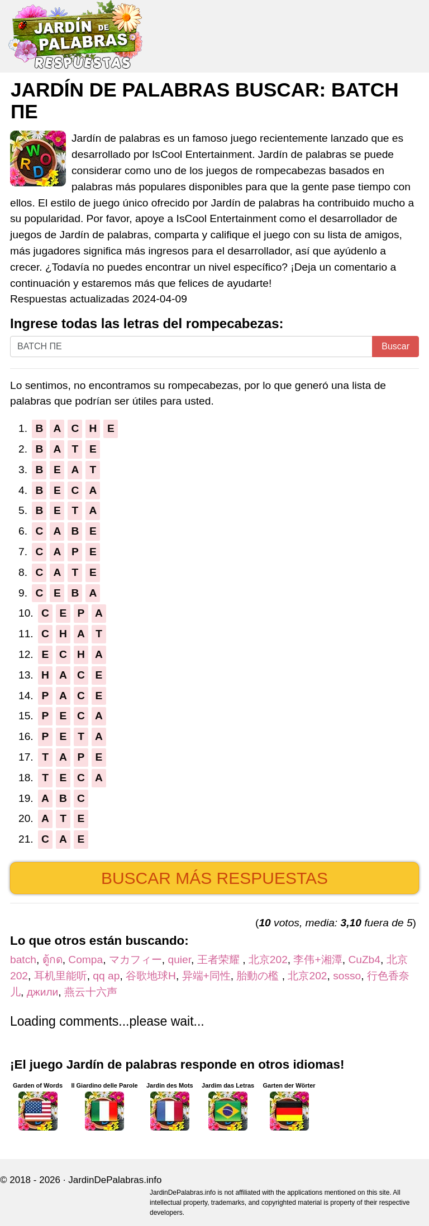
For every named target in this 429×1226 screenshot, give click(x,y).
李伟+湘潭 (317, 959)
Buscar (395, 346)
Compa (85, 959)
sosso (347, 976)
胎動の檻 (259, 976)
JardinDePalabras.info (114, 1180)
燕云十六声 (90, 992)
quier (180, 959)
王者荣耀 (219, 959)
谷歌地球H (151, 976)
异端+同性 (206, 976)
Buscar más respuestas (214, 878)
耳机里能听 (60, 976)
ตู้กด (52, 959)
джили (43, 992)
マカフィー (135, 959)
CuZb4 (364, 959)
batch (23, 959)
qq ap (106, 976)
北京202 (268, 959)
